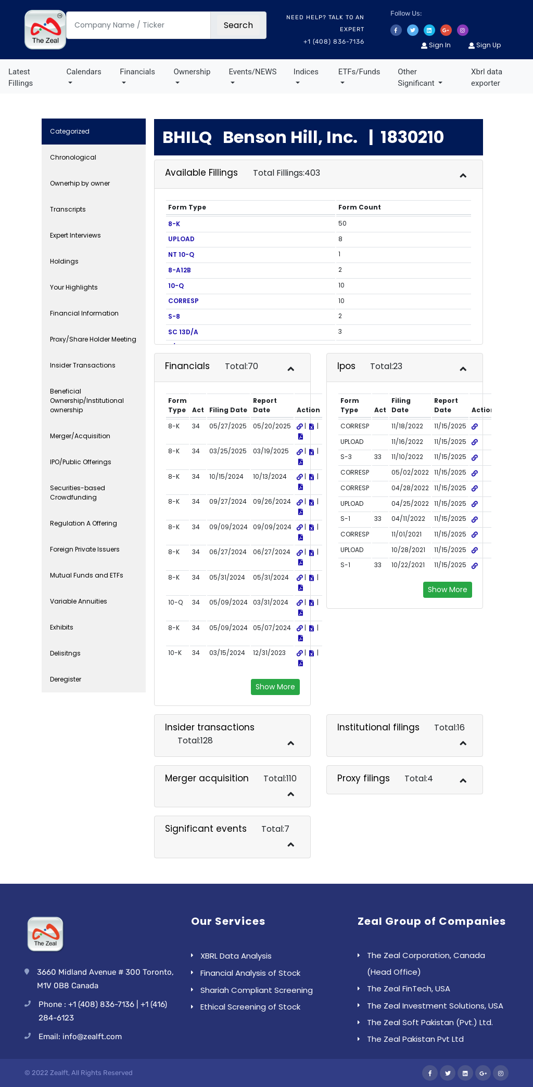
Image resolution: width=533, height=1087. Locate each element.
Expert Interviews (75, 235)
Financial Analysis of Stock (250, 972)
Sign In (436, 45)
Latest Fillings (20, 77)
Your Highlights (74, 287)
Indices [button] (306, 71)
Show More (275, 687)
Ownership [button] (191, 71)
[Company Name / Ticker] (138, 25)
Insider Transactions (83, 365)
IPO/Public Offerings (80, 461)
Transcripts (68, 209)
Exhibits (61, 627)
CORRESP (183, 300)
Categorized (70, 131)
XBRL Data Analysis (236, 955)
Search (238, 25)
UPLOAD (181, 238)
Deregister (65, 679)
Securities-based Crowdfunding (77, 492)
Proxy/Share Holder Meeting (93, 339)
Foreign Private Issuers (85, 549)
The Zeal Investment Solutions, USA (435, 1005)
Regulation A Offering (83, 523)
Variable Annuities (78, 601)
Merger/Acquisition (80, 435)
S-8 (174, 316)
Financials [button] (137, 71)
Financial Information (84, 313)
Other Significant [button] (417, 77)
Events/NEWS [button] (252, 71)
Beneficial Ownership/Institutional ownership (87, 400)
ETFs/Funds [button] (359, 71)
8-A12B (179, 270)
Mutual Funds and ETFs (86, 575)
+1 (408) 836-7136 (333, 41)
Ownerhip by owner (80, 183)
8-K (174, 223)
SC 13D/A (183, 332)
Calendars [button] (84, 71)
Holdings (64, 261)
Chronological (73, 157)
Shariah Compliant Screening (256, 990)
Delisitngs (65, 653)
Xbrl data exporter (486, 77)
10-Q (176, 285)
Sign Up (484, 45)
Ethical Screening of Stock (250, 1006)
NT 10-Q (181, 254)
